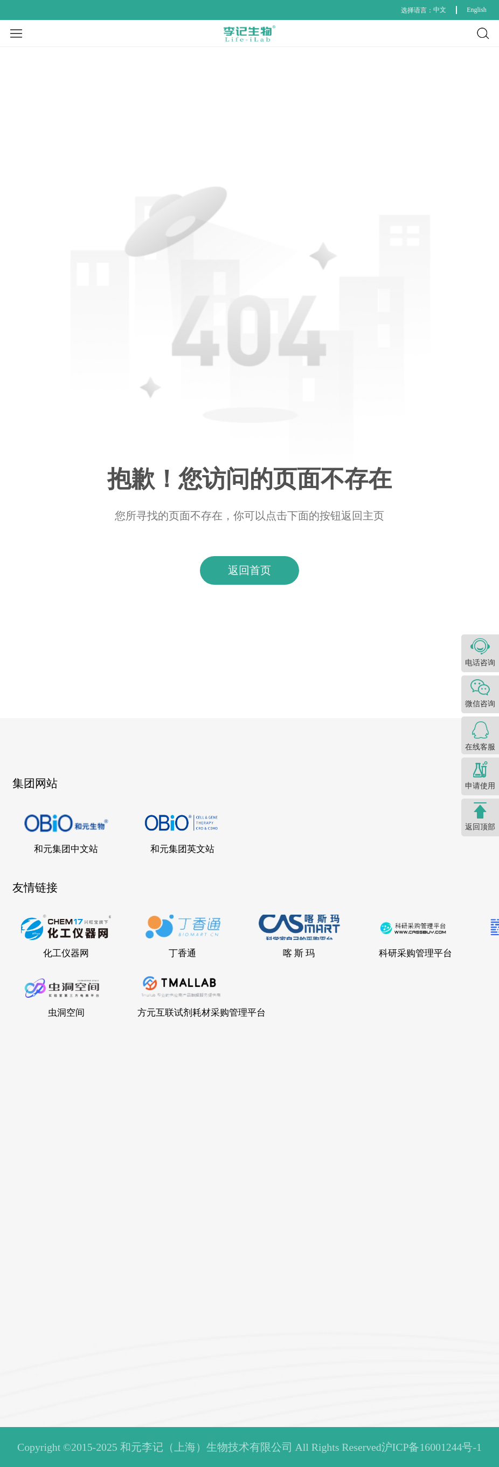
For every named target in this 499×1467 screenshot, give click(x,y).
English (477, 9)
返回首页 (249, 570)
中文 (439, 9)
